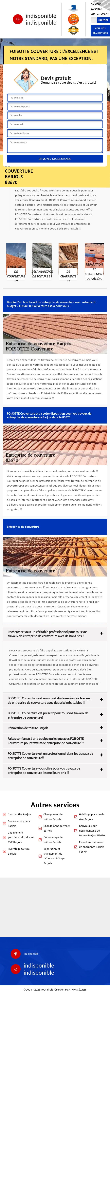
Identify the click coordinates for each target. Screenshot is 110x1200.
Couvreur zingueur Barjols (19, 823)
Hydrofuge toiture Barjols (19, 851)
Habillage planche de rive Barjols (91, 817)
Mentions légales (76, 989)
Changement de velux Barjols (57, 828)
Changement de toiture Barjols (53, 817)
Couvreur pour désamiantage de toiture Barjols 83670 (92, 830)
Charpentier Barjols (19, 814)
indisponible (41, 15)
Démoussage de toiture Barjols (53, 840)
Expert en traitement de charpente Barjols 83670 (91, 846)
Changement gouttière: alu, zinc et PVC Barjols (21, 837)
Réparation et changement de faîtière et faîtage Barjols (54, 856)
